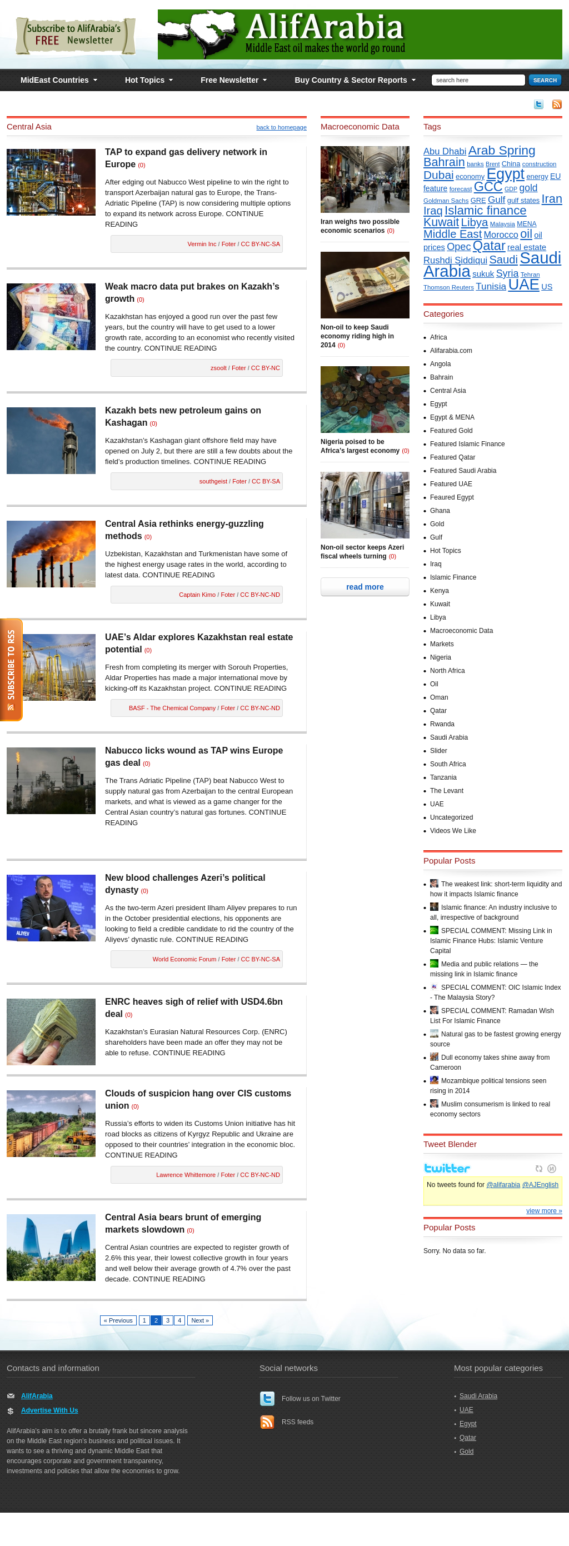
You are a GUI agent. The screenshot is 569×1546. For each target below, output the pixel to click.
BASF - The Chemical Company (172, 708)
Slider (438, 751)
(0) (141, 165)
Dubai (438, 174)
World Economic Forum (185, 959)
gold (529, 187)
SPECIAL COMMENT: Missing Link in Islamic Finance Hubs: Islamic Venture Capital (491, 941)
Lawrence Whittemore (186, 1174)
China (511, 163)
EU (555, 176)
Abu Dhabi (444, 151)
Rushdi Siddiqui (455, 260)
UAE (523, 284)
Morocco (501, 235)
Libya (474, 222)
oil (526, 234)
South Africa (448, 764)
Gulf (497, 199)
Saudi (503, 259)
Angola (440, 364)
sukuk (483, 273)
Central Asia (448, 391)
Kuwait (441, 222)
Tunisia (491, 286)
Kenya (439, 591)
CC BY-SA (266, 481)
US (546, 286)
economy (470, 176)
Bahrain (444, 162)
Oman (439, 697)
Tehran (530, 274)
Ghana (440, 511)
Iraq (433, 211)
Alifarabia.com (451, 351)
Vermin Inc (202, 244)
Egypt (505, 174)
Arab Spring (502, 150)
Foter (229, 244)
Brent (493, 164)
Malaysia (502, 224)
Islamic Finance (453, 577)
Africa (438, 337)
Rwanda (442, 724)
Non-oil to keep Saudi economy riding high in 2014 (357, 336)
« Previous (118, 1320)
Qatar (489, 245)
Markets (442, 644)
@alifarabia (503, 1211)
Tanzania (443, 777)
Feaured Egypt (452, 497)
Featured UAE (451, 484)
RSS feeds (297, 1422)
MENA (526, 224)
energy (537, 176)
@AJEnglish (540, 1211)
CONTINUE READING (180, 348)
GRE (478, 200)
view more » (544, 1237)
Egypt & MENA (452, 417)
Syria (507, 273)
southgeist (213, 481)
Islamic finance (486, 210)
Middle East (452, 234)
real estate (526, 247)
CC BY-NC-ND (260, 594)
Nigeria (440, 657)
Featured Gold (451, 431)
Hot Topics (445, 551)
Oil (434, 684)
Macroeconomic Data (461, 631)
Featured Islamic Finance (467, 444)
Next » (200, 1320)
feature (435, 188)
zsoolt (219, 368)
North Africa (447, 671)
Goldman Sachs (445, 200)
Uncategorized (451, 817)
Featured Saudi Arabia (463, 471)
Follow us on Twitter (311, 1399)
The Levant (446, 791)
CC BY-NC (265, 368)
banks (475, 164)
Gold (437, 524)
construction (539, 164)
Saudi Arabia (449, 737)
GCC (488, 186)
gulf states (523, 200)
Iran (552, 199)
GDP (511, 189)
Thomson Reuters (448, 287)
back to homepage (281, 127)
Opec (459, 246)
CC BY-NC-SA (261, 244)
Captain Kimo (197, 594)
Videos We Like (453, 831)
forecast (461, 189)
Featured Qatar (452, 457)
